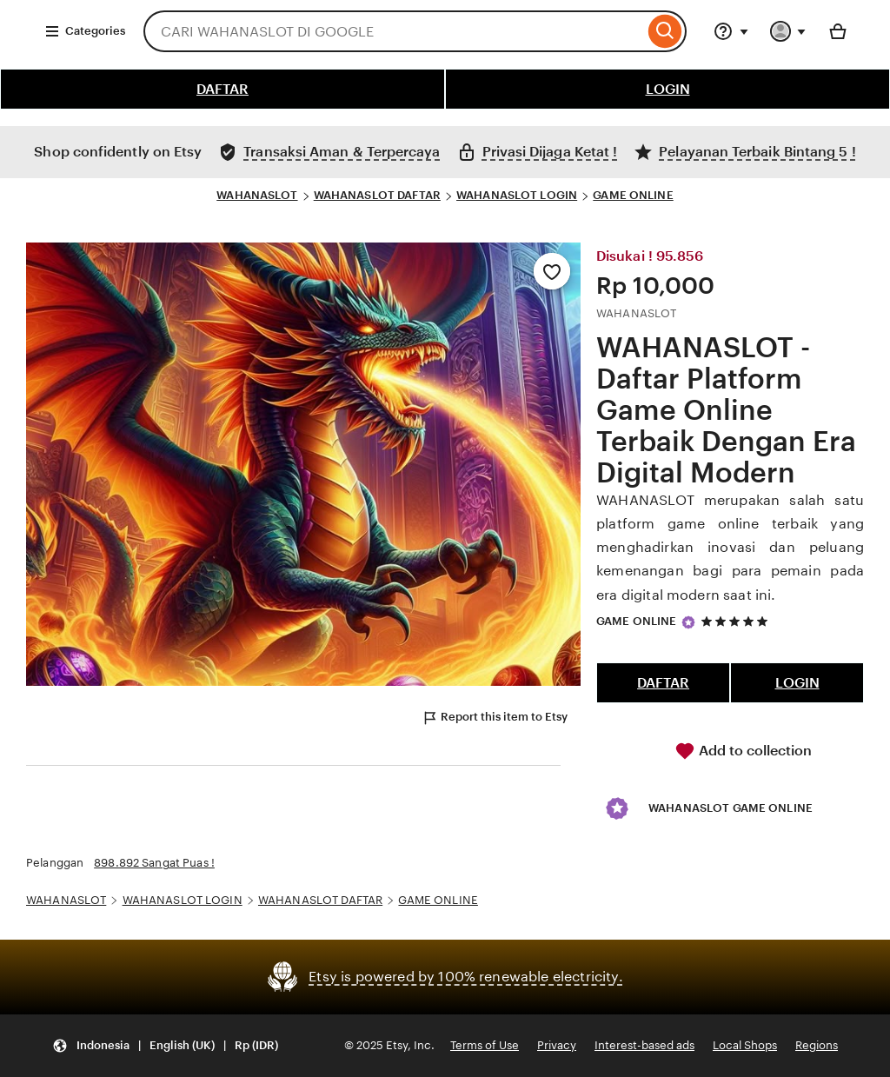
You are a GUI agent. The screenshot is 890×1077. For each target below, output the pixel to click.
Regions (816, 1045)
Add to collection (743, 751)
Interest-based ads (644, 1045)
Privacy (556, 1045)
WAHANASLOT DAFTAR (377, 195)
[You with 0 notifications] (788, 31)
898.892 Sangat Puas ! (154, 862)
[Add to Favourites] (552, 271)
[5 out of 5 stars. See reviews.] (737, 621)
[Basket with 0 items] (838, 31)
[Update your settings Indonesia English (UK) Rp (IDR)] (165, 1046)
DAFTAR (222, 89)
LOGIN (668, 89)
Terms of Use (484, 1045)
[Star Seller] (688, 622)
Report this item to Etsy (495, 718)
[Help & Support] (731, 31)
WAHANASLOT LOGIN (516, 195)
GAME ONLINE (633, 195)
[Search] (665, 31)
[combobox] (393, 31)
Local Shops (745, 1045)
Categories (84, 31)
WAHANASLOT (256, 195)
